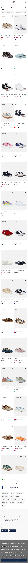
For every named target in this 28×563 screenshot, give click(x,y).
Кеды (25, 12)
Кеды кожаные (5, 123)
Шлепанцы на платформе (20, 65)
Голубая (12, 502)
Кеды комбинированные (7, 153)
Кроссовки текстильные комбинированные (7, 182)
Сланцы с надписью (19, 270)
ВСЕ (3, 12)
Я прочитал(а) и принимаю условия (11, 520)
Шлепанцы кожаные (6, 329)
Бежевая (4, 496)
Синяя (12, 493)
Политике (8, 556)
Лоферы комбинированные (7, 358)
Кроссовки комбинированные (7, 65)
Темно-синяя (5, 499)
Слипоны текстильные (20, 329)
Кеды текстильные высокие (7, 94)
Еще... (3, 505)
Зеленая (14, 499)
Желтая (22, 499)
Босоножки (10, 12)
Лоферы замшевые (19, 358)
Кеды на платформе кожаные (7, 387)
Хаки (11, 496)
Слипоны (18, 12)
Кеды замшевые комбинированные (20, 182)
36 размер (5, 493)
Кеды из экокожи (18, 211)
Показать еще (14, 487)
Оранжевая (20, 502)
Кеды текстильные (6, 35)
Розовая (4, 502)
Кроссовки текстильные (20, 387)
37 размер (19, 493)
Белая (17, 496)
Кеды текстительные (19, 417)
